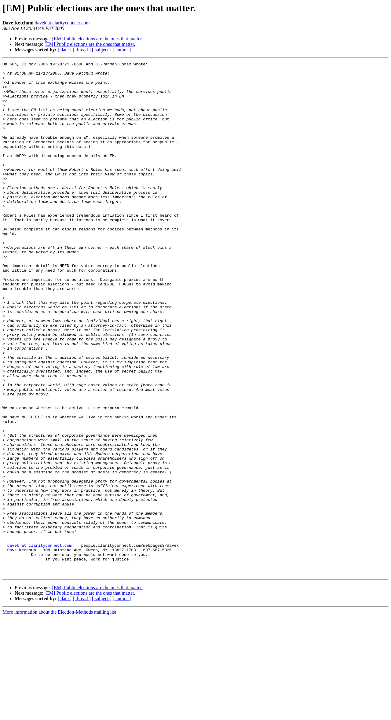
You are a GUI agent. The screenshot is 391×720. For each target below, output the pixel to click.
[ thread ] (82, 49)
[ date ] (64, 49)
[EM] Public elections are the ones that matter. (97, 38)
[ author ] (122, 49)
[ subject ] (101, 49)
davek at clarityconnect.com (62, 22)
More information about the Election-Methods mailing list (59, 714)
